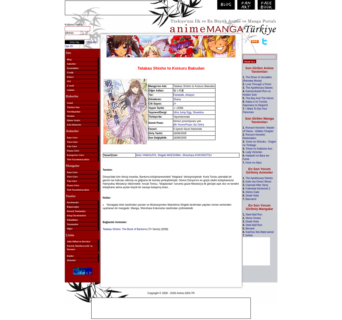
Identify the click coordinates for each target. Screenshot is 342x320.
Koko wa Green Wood (258, 181)
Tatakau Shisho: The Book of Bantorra (125, 229)
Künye (70, 77)
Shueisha (198, 112)
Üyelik (70, 72)
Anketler (71, 63)
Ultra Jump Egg (182, 112)
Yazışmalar (73, 224)
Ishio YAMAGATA (146, 155)
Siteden (71, 116)
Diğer (70, 228)
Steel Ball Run (254, 214)
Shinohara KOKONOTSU (197, 155)
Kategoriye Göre (75, 155)
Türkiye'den (73, 107)
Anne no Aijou (253, 162)
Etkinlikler (72, 219)
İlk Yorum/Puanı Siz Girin (188, 124)
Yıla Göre (72, 146)
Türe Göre (72, 142)
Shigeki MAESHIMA (169, 155)
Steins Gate (252, 192)
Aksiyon (189, 94)
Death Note (252, 195)
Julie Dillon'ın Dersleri (78, 241)
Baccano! (251, 199)
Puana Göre (73, 150)
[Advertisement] (116, 7)
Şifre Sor (92, 42)
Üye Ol (69, 46)
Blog (69, 59)
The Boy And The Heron (260, 98)
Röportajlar (73, 206)
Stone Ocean (253, 218)
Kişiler (70, 256)
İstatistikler (73, 68)
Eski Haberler (74, 124)
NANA (249, 235)
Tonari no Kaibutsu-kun (259, 148)
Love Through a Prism (258, 84)
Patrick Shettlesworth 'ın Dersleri (79, 247)
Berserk (250, 228)
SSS (69, 81)
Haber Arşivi (73, 120)
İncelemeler (73, 202)
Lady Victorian (254, 152)
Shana (177, 99)
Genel (70, 103)
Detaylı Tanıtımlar (76, 211)
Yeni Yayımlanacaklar (78, 159)
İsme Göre (72, 137)
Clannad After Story (257, 185)
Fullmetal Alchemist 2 (258, 188)
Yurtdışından (73, 111)
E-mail (70, 85)
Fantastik (178, 94)
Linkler (71, 90)
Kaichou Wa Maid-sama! (260, 232)
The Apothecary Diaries (259, 87)
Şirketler (71, 260)
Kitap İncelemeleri (76, 215)
